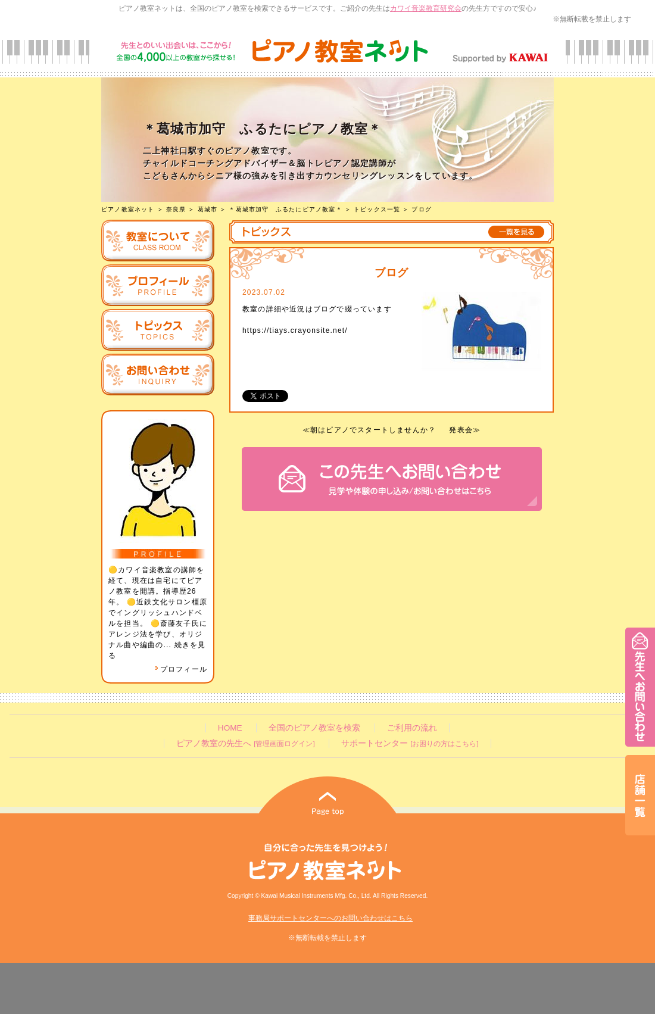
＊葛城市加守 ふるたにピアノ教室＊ (285, 209)
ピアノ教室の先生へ (245, 743)
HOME (230, 727)
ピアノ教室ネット (128, 209)
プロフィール (181, 669)
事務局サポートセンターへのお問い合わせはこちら (330, 918)
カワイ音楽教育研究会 (425, 8)
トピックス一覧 (377, 209)
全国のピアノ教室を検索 (314, 727)
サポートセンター (409, 743)
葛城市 (208, 209)
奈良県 (176, 209)
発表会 (461, 430)
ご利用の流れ (412, 727)
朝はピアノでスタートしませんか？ (373, 430)
